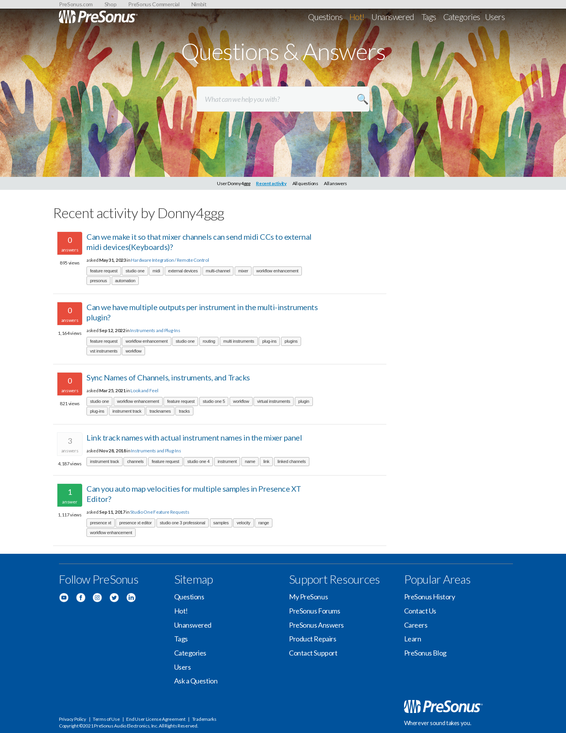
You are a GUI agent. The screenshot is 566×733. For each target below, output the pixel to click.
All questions (305, 183)
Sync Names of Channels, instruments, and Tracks (168, 377)
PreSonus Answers (316, 625)
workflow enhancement (277, 270)
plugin (303, 401)
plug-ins (269, 341)
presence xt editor (135, 522)
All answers (335, 183)
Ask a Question (196, 680)
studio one (134, 270)
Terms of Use (106, 719)
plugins (291, 341)
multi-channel (218, 270)
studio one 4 (198, 461)
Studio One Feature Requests (159, 512)
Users (495, 17)
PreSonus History (429, 596)
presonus (98, 280)
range (263, 522)
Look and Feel (144, 390)
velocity (243, 522)
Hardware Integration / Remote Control (170, 260)
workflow (133, 351)
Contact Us (420, 610)
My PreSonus (308, 596)
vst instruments (104, 351)
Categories (461, 17)
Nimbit (199, 4)
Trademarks (204, 719)
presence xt (100, 522)
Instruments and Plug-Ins (155, 330)
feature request (104, 270)
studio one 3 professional (182, 522)
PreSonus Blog (425, 652)
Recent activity (271, 183)
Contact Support (313, 652)
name (250, 461)
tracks (184, 411)
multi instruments (238, 341)
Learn (412, 638)
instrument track (127, 411)
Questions (325, 17)
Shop (111, 4)
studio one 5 (214, 401)
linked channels (291, 461)
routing (209, 341)
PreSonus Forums (314, 610)
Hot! (357, 17)
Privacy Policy (72, 719)
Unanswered (392, 17)
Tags (428, 17)
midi (156, 270)
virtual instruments (273, 401)
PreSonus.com (76, 4)
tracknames (160, 411)
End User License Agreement (155, 719)
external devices (183, 270)
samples (221, 522)
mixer (243, 270)
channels (135, 461)
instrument (227, 461)
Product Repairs (312, 638)
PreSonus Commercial (153, 4)
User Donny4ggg (233, 183)
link (266, 461)
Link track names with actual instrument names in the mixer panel (194, 437)
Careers (416, 625)
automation (125, 280)
